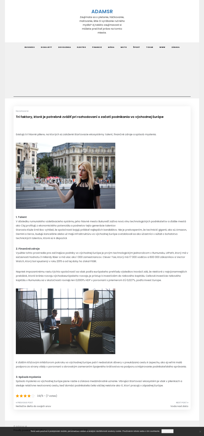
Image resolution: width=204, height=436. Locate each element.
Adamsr (102, 11)
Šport (136, 47)
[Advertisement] (102, 75)
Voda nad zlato (179, 406)
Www (162, 47)
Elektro (81, 47)
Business (30, 47)
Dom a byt (46, 47)
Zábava (176, 47)
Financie (97, 47)
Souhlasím (167, 431)
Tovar (149, 47)
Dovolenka (64, 47)
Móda (111, 47)
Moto (124, 47)
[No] (200, 431)
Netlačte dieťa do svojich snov (33, 406)
